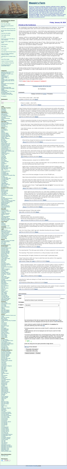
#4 (20, 232)
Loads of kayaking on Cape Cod (7, 62)
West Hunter (4, 185)
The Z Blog (3, 182)
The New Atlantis (4, 428)
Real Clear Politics (5, 402)
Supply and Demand (5, 206)
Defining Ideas (4, 370)
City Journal (3, 361)
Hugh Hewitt (3, 276)
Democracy (3, 260)
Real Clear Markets (5, 205)
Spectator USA (4, 166)
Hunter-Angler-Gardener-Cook (7, 151)
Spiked (2, 119)
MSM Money (4, 204)
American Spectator (5, 135)
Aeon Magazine (4, 130)
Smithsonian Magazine (6, 408)
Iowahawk (3, 223)
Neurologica (3, 327)
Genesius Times (4, 148)
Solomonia (3, 111)
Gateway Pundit (4, 270)
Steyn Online (4, 410)
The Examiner (4, 420)
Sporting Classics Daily (6, 167)
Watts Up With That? (5, 184)
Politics (2, 86)
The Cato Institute (5, 414)
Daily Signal (3, 368)
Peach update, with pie (5, 35)
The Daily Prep (4, 177)
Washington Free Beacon (6, 445)
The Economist (4, 418)
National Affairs (4, 388)
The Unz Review (4, 433)
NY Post (3, 395)
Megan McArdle (4, 203)
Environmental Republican (6, 266)
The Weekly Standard (5, 437)
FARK (2, 222)
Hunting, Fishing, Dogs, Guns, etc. (7, 80)
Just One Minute (4, 278)
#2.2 (22, 156)
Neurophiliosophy (5, 329)
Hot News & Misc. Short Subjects (7, 79)
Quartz (2, 400)
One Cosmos (4, 345)
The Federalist (4, 422)
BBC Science (4, 318)
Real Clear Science (5, 333)
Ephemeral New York (5, 143)
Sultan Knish (4, 294)
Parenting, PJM (4, 346)
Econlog (3, 197)
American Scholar (5, 134)
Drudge (2, 372)
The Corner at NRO (5, 417)
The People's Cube (5, 225)
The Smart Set (4, 181)
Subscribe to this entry (32, 350)
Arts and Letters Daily (5, 358)
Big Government (4, 255)
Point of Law (4, 237)
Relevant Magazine (5, 312)
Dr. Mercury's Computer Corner (7, 73)
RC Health (3, 243)
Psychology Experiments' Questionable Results (6, 65)
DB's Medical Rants (5, 241)
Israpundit (3, 108)
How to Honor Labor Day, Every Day (8, 28)
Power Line (3, 289)
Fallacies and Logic (5, 75)
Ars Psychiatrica (4, 339)
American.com (4, 357)
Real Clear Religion (5, 310)
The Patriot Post (4, 432)
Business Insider (4, 190)
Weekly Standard (5, 450)
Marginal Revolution (5, 202)
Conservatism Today (5, 258)
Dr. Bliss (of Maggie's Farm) (7, 340)
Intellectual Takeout (5, 153)
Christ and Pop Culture (6, 303)
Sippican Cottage (5, 165)
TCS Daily (3, 411)
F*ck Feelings (4, 341)
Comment (20, 307)
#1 (20, 99)
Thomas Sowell (4, 439)
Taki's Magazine (4, 168)
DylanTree (3, 125)
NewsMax (3, 394)
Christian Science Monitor (6, 360)
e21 (2, 196)
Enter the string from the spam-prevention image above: (39, 343)
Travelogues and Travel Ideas (7, 94)
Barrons (3, 188)
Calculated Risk (4, 193)
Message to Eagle (5, 325)
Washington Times (5, 448)
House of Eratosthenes (6, 150)
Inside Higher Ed (4, 217)
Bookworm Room (5, 256)
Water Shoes (3, 46)
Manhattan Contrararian (6, 280)
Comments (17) (37, 81)
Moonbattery (4, 282)
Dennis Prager (4, 371)
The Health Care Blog (5, 244)
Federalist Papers (5, 373)
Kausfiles (3, 279)
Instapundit (3, 152)
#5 (20, 246)
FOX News (3, 378)
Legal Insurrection (5, 233)
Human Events (4, 382)
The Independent (4, 426)
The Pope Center (5, 220)
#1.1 (22, 104)
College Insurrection (5, 213)
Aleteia (2, 131)
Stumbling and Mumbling (6, 120)
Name (19, 295)
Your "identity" (4, 49)
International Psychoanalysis (7, 343)
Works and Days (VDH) (6, 451)
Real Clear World (5, 403)
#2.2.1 (24, 188)
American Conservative (6, 247)
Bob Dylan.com (4, 124)
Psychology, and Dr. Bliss (6, 87)
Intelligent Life (4, 384)
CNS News (3, 362)
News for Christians (5, 306)
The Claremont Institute (6, 415)
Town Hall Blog (4, 442)
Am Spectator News (5, 351)
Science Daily (4, 336)
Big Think (3, 139)
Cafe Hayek (3, 192)
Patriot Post (3, 398)
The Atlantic (3, 172)
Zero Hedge (3, 207)
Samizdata (3, 117)
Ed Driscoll (3, 265)
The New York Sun (5, 431)
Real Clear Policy (5, 401)
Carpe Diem (3, 194)
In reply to (20, 304)
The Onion (3, 224)
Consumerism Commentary (7, 195)
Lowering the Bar (4, 235)
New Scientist (4, 331)
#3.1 (22, 220)
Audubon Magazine (5, 138)
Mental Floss (4, 158)
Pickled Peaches (4, 44)
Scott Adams (4, 163)
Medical (2, 81)
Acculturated (4, 128)
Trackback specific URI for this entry (42, 86)
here (56, 320)
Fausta (2, 267)
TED (2, 170)
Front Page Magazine (5, 379)
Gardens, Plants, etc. (5, 77)
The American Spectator (6, 413)
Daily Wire (3, 369)
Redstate (3, 290)
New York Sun (4, 393)
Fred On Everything (5, 145)
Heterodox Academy (5, 216)
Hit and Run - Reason (5, 274)
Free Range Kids (4, 146)
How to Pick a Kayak (5, 59)
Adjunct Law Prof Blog (6, 231)
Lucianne (3, 385)
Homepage (21, 302)
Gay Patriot (3, 271)
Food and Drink (4, 76)
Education (3, 74)
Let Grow (3, 155)
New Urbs (3, 159)
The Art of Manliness (5, 171)
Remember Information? (32, 349)
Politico (2, 399)
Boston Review (4, 359)
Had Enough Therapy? (6, 342)
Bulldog (24, 81)
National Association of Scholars (8, 219)
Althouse (3, 132)
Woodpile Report (4, 186)
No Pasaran (3, 109)
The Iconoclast (4, 295)
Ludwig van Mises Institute (6, 201)
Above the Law (4, 230)
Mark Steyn (3, 281)
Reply (36, 99)
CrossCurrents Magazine (6, 365)
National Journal (4, 389)
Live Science (4, 323)
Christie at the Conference (27, 25)
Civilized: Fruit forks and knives (7, 61)
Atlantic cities (4, 137)
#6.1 (22, 275)
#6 (20, 261)
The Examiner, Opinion (6, 421)
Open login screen (4, 455)
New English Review (5, 392)
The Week (3, 436)
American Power (4, 250)
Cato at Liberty (4, 257)
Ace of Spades (4, 246)
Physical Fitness (4, 85)
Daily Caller (3, 366)
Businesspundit (4, 191)
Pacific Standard (4, 396)
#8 (20, 289)
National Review (4, 283)
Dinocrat (3, 261)
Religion (2, 89)
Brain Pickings (4, 141)
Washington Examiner (6, 444)
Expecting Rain (4, 126)
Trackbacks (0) (43, 81)
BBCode (27, 346)
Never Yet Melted (5, 285)
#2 (20, 116)
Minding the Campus (5, 218)
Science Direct (4, 337)
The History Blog (4, 179)
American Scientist (5, 317)
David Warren (4, 114)
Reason (3, 404)
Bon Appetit (3, 140)
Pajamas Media (4, 397)
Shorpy (2, 164)
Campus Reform (4, 210)
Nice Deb (3, 286)
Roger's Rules (4, 405)
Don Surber (3, 262)
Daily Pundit (3, 259)
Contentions (3, 364)
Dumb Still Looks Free (6, 264)
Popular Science (4, 332)
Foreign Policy (4, 377)
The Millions (3, 180)
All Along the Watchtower (6, 123)
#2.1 (22, 136)
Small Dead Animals (5, 118)
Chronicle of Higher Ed (6, 211)
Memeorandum (4, 386)
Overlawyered (4, 236)
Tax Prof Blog (4, 238)
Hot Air (2, 275)
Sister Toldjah (4, 293)
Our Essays (3, 84)
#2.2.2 (24, 206)
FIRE (2, 215)
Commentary (4, 363)
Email (19, 298)
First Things (3, 304)
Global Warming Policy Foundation (8, 320)
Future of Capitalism (5, 269)
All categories (3, 96)
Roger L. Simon (4, 291)
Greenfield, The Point (5, 273)
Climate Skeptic (4, 319)
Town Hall (3, 440)
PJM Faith (3, 309)
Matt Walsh (3, 157)
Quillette (3, 162)
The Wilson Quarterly (5, 438)
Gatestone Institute (5, 381)
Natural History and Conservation (7, 83)
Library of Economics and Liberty (8, 200)
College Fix (3, 212)
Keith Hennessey (4, 199)
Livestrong (3, 156)
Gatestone (3, 380)
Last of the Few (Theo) (6, 116)
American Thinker (5, 356)
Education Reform (5, 214)
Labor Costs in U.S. (5, 48)
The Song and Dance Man (6, 93)
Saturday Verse (4, 90)
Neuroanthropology (5, 344)
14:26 (32, 81)
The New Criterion (5, 429)
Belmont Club (4, 254)
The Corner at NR (5, 416)
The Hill (2, 425)
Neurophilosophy (4, 330)
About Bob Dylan (4, 122)
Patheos (3, 307)
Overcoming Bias (5, 161)
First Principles (4, 375)
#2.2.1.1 (27, 200)
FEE (2, 374)
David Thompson (4, 113)
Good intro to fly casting (5, 33)
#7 (20, 282)
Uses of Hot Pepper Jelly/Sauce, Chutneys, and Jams (7, 54)
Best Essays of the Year (5, 72)
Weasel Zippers (4, 300)
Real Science (4, 334)
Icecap (2, 321)
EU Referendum (4, 115)
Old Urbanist (4, 160)
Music (2, 82)
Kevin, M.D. (3, 242)
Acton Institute (4, 302)
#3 (20, 212)
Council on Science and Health (7, 240)
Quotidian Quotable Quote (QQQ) (7, 88)
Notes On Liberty (4, 287)
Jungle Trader (4, 154)
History (2, 78)
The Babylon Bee (5, 173)
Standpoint (3, 409)
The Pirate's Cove (5, 297)
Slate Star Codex (4, 349)
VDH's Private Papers (5, 298)
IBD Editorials (4, 383)
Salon (2, 406)
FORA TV (3, 376)
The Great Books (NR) (6, 178)
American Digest (4, 133)
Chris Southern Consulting (32, 465)
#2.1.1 (24, 142)
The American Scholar (6, 412)
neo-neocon (3, 284)
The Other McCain (5, 296)
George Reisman (4, 272)
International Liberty (5, 232)
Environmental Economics (6, 198)
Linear (44, 94)
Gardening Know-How (6, 147)
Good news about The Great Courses (8, 51)
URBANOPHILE (4, 183)
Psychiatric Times (5, 348)
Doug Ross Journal (5, 263)
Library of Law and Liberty (6, 234)
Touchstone (3, 313)
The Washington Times (6, 435)
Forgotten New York (5, 144)
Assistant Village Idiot (5, 136)
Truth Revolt (3, 443)
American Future (4, 249)
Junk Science (4, 322)
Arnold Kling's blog (5, 253)
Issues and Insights (5, 277)
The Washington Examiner (6, 434)
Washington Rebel (5, 299)
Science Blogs (4, 335)
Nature (2, 326)
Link (33, 261)
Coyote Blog (3, 142)
